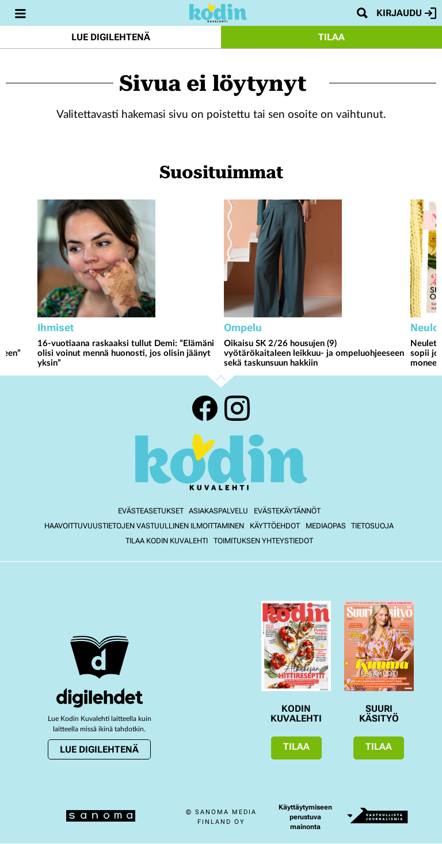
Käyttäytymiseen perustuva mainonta (305, 817)
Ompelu (243, 327)
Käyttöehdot (275, 525)
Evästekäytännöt (287, 511)
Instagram (237, 408)
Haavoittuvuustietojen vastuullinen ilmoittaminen (144, 525)
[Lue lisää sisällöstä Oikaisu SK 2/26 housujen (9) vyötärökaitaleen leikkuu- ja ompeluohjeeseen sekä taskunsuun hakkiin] (314, 258)
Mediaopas (326, 525)
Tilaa (331, 37)
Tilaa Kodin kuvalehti (166, 540)
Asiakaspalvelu (218, 511)
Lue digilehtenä (110, 37)
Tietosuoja (372, 525)
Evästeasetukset (151, 511)
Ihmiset (55, 327)
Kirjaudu (406, 13)
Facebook (205, 408)
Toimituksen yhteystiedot (263, 540)
